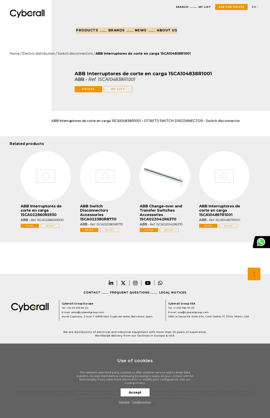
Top (254, 274)
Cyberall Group (27, 13)
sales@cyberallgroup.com (87, 312)
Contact (92, 292)
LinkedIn (111, 283)
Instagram (135, 283)
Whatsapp (160, 283)
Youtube (148, 283)
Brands (116, 30)
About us (167, 30)
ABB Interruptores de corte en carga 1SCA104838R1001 (143, 53)
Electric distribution (38, 53)
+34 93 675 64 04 (78, 307)
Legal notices (172, 292)
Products (87, 30)
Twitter (123, 283)
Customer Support (261, 242)
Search (182, 6)
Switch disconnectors (75, 53)
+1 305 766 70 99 (184, 307)
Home (15, 53)
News (141, 30)
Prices (88, 88)
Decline (124, 402)
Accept (135, 392)
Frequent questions (130, 292)
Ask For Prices (231, 6)
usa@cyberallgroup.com (193, 312)
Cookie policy (141, 402)
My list (205, 6)
